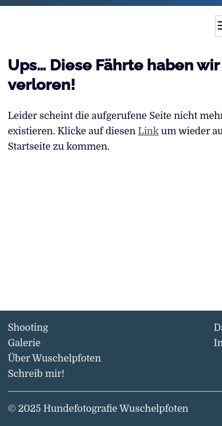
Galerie (24, 343)
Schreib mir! (36, 374)
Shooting (28, 327)
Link (148, 131)
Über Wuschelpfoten (54, 358)
